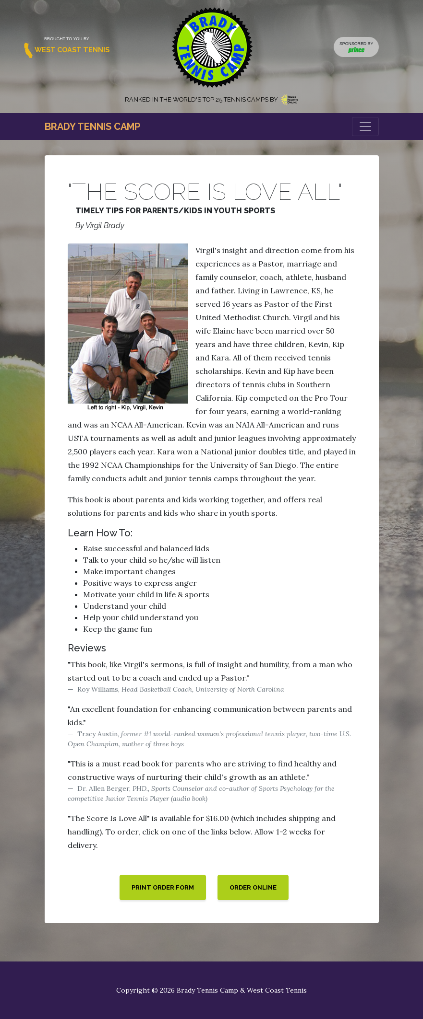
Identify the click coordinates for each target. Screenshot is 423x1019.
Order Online (253, 887)
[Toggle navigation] (365, 126)
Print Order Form (163, 887)
